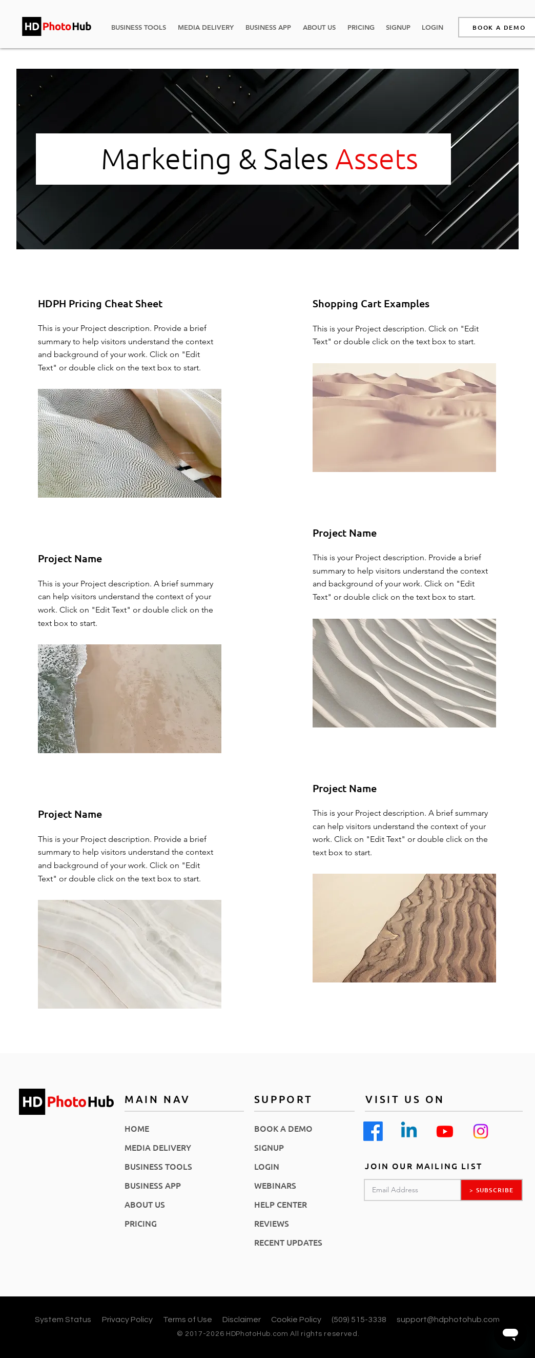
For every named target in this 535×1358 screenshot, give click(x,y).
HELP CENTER (280, 1204)
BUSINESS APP (153, 1185)
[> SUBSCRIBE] (491, 1190)
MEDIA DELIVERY (158, 1147)
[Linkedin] (409, 1131)
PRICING (141, 1223)
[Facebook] (373, 1131)
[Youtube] (445, 1131)
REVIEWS (271, 1223)
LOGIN (266, 1166)
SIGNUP (269, 1147)
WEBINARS (275, 1185)
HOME (137, 1128)
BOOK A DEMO (283, 1128)
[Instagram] (480, 1131)
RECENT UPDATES (288, 1242)
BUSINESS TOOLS (158, 1166)
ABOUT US (145, 1204)
